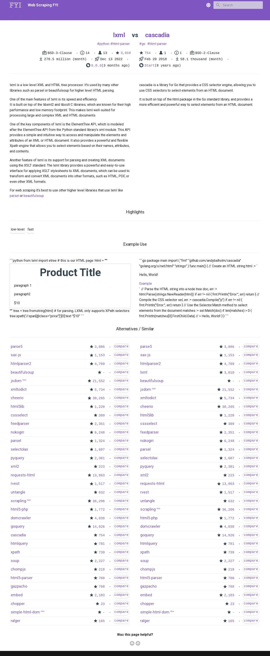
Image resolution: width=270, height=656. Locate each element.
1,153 (100, 355)
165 (102, 621)
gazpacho (19, 586)
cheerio (17, 398)
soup (15, 560)
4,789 (100, 364)
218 (102, 569)
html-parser (121, 44)
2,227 (100, 561)
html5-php (19, 509)
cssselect (19, 415)
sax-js (16, 355)
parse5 (16, 346)
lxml (119, 35)
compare (121, 346)
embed (17, 595)
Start (149, 65)
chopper (18, 603)
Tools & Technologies (82, 15)
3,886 (100, 347)
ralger (15, 620)
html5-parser (21, 578)
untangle (18, 492)
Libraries (106, 15)
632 (102, 492)
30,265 (99, 398)
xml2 (15, 466)
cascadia (157, 35)
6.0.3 (96, 65)
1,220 (100, 407)
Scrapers (123, 15)
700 (102, 578)
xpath (15, 552)
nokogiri (17, 432)
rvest (15, 483)
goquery (17, 526)
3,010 (126, 53)
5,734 (100, 390)
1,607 (100, 449)
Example (145, 284)
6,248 (100, 432)
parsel (14, 196)
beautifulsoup (34, 196)
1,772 (100, 509)
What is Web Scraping (24, 15)
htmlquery (19, 543)
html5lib (17, 406)
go (143, 44)
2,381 (100, 458)
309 (102, 415)
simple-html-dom (25, 612)
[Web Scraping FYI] (15, 5)
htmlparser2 (21, 363)
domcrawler (21, 518)
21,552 (99, 381)
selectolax (19, 449)
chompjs (18, 569)
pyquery (17, 458)
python (104, 44)
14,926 (99, 527)
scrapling (18, 501)
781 (102, 544)
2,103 (100, 595)
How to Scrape (53, 15)
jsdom (16, 380)
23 (103, 604)
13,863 (99, 475)
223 (102, 467)
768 (102, 586)
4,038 (100, 518)
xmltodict (19, 389)
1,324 (100, 441)
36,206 (99, 501)
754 (147, 53)
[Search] (238, 5)
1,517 (100, 484)
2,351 (100, 424)
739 (102, 552)
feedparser (20, 423)
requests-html (23, 475)
